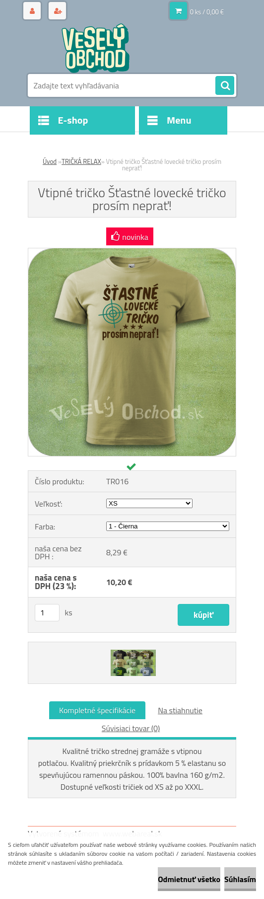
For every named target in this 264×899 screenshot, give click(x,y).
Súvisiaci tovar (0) (131, 728)
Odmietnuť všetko (189, 879)
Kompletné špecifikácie (97, 710)
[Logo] (96, 48)
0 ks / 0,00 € (207, 12)
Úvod (50, 161)
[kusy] (47, 612)
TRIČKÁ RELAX (81, 161)
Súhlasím (240, 879)
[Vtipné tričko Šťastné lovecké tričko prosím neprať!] (132, 252)
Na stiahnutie (180, 710)
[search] (225, 85)
